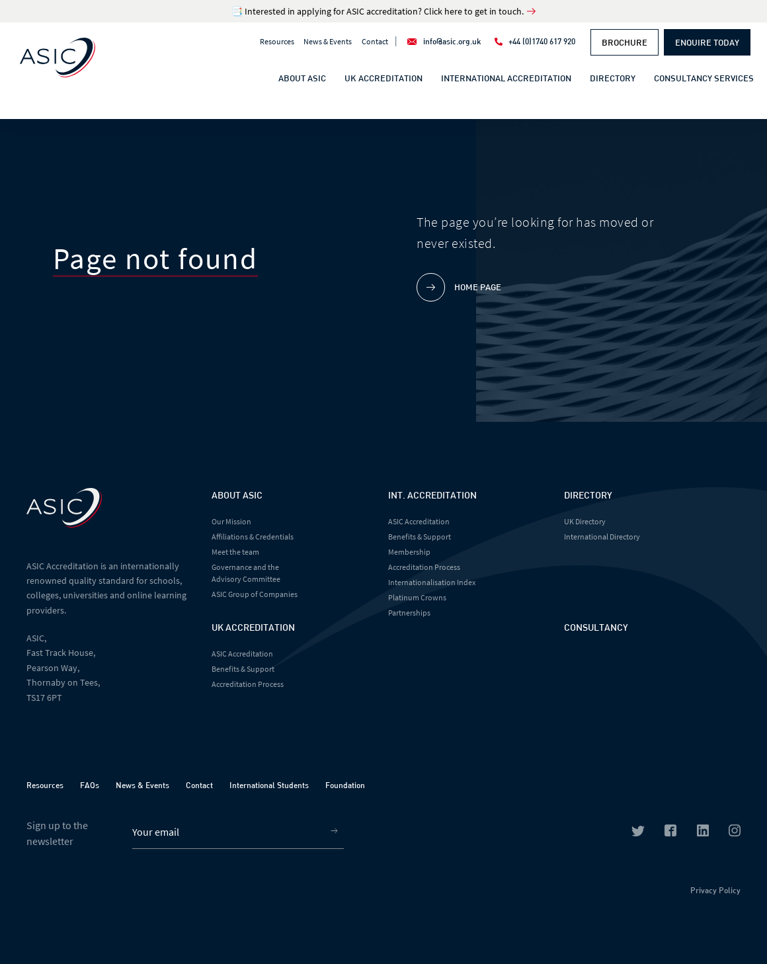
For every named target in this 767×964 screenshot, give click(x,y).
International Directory (602, 537)
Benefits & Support (243, 669)
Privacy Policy (715, 890)
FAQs (89, 784)
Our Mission (231, 521)
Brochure (624, 42)
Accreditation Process (248, 684)
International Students (269, 784)
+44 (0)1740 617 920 (541, 41)
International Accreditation (506, 78)
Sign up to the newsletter (57, 833)
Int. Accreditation (432, 495)
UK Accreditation (383, 78)
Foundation (345, 784)
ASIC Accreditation (242, 654)
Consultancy (596, 627)
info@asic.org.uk (452, 41)
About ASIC (302, 78)
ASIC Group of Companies (255, 594)
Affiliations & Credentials (253, 537)
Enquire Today (707, 42)
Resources (277, 41)
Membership (409, 552)
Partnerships (409, 613)
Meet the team (235, 552)
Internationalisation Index (431, 582)
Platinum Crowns (417, 597)
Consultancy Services (704, 78)
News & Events (327, 41)
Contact (375, 41)
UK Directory (585, 521)
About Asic (237, 495)
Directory (612, 78)
